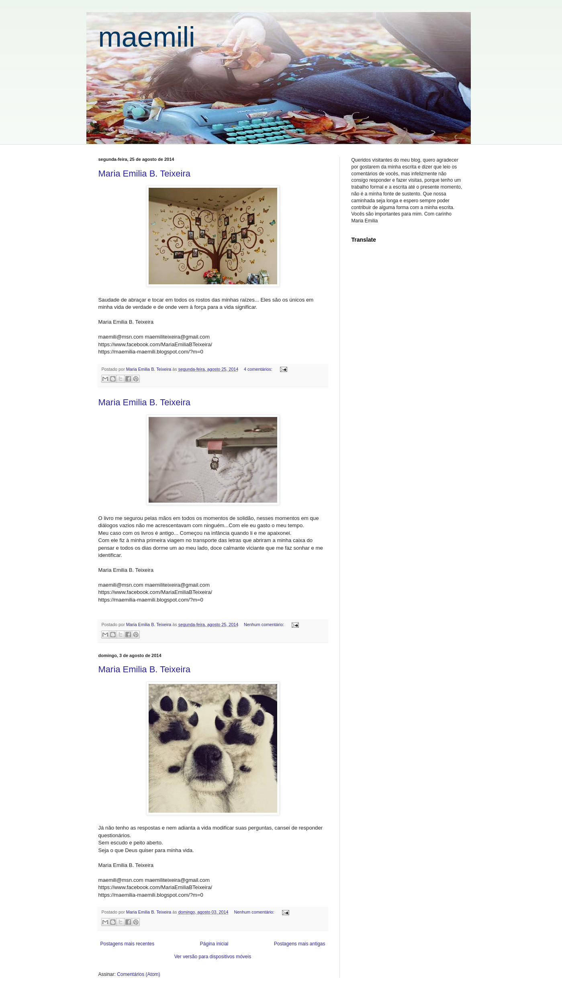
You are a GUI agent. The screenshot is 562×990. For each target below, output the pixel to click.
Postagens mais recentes (127, 944)
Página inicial (214, 944)
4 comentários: (259, 369)
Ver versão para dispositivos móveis (212, 956)
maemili (146, 37)
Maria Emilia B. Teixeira (144, 173)
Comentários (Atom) (138, 974)
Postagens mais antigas (299, 944)
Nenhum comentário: (264, 624)
